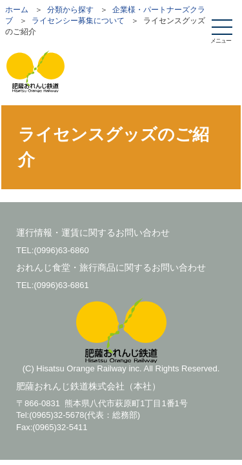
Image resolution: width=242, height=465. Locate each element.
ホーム (16, 9)
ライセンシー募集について (78, 20)
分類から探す (70, 9)
